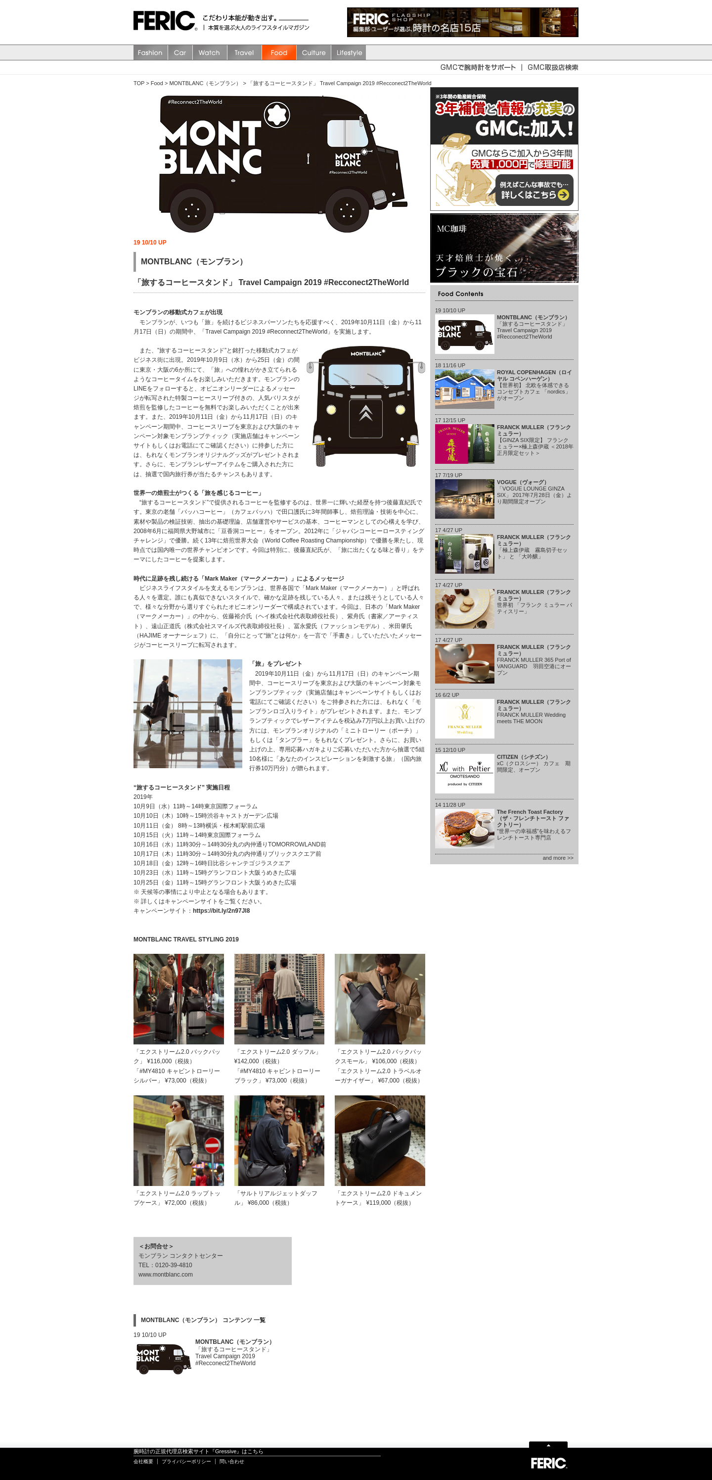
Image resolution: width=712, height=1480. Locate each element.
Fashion (151, 52)
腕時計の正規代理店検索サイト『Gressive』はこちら (199, 1451)
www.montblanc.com (165, 1274)
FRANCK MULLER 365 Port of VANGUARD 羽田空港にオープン (534, 660)
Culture (314, 52)
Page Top (548, 1444)
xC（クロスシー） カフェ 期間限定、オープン (534, 763)
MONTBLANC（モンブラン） (205, 83)
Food (279, 52)
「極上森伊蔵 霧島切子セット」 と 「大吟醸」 (534, 547)
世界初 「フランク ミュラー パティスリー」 (534, 602)
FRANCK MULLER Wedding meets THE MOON (534, 712)
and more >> (558, 858)
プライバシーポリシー (186, 1461)
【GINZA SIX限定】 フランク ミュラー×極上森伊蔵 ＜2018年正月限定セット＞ (535, 440)
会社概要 (143, 1461)
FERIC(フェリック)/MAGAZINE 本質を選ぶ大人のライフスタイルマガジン (168, 22)
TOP (139, 83)
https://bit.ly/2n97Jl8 (221, 910)
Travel (244, 52)
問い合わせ (232, 1461)
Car (180, 52)
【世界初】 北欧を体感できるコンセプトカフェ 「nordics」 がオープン (534, 385)
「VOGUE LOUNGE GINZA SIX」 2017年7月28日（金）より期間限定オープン (534, 492)
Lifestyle (348, 52)
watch (210, 52)
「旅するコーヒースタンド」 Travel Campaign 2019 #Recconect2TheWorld (340, 83)
